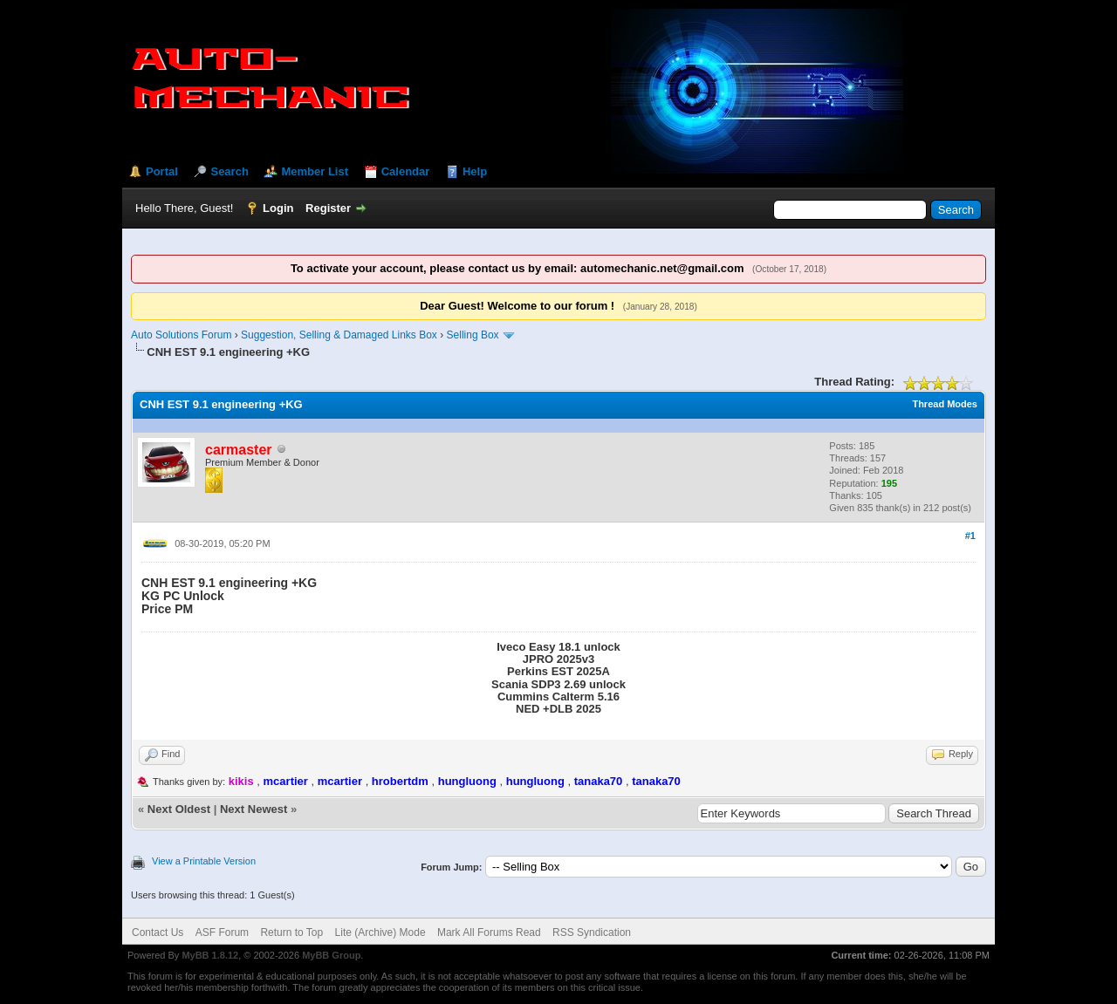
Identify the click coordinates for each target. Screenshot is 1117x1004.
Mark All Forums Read (489, 932)
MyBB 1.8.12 (210, 955)
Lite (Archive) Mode (380, 932)
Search (229, 171)
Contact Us (157, 932)
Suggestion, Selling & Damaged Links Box (339, 335)
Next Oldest (178, 809)
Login (278, 208)
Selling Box (473, 335)
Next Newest (253, 809)
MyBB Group (331, 955)
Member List (314, 171)
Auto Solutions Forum (181, 335)
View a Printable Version (204, 861)
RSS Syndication (591, 932)
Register (328, 208)
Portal (162, 171)
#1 (970, 535)
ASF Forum (222, 932)
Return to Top (291, 932)
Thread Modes (944, 404)
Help (475, 171)
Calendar (405, 171)
